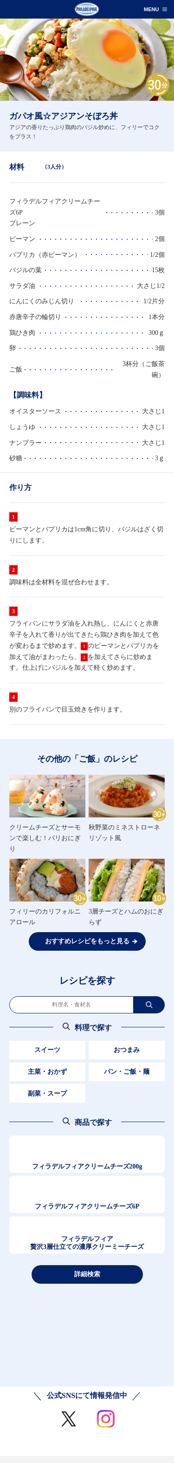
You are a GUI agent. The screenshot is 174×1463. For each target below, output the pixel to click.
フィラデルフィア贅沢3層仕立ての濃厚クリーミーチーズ (87, 1243)
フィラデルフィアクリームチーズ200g (87, 1166)
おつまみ (127, 1049)
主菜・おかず (47, 1071)
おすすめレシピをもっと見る (87, 941)
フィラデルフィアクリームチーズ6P (87, 1206)
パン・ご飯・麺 (126, 1071)
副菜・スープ (47, 1093)
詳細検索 (87, 1274)
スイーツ (47, 1049)
